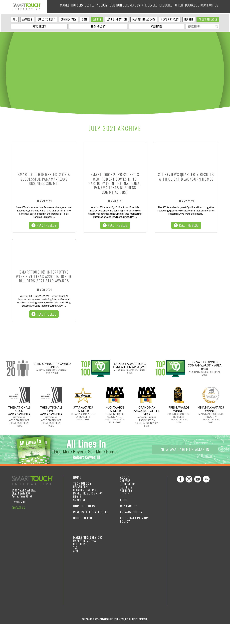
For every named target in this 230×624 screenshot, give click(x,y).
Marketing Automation (88, 493)
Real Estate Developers (139, 6)
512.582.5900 (19, 502)
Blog (183, 6)
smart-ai (79, 500)
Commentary (68, 19)
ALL (15, 19)
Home (77, 477)
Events (97, 19)
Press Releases (208, 19)
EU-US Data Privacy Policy (134, 520)
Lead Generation (117, 19)
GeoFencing (80, 544)
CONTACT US (18, 508)
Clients (125, 494)
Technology (89, 6)
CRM (84, 19)
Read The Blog (43, 225)
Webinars (156, 26)
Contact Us (209, 6)
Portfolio (126, 491)
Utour (77, 497)
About (194, 6)
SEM (75, 551)
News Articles (170, 19)
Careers (125, 481)
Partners (126, 487)
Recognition (128, 484)
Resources (39, 26)
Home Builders (110, 6)
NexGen (188, 19)
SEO (75, 547)
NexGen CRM (80, 487)
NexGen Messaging (84, 490)
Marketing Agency (143, 19)
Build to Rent (167, 6)
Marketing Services (64, 6)
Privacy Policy (131, 512)
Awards (27, 19)
